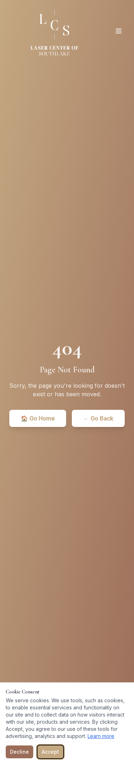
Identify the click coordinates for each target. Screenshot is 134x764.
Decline (19, 752)
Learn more (101, 736)
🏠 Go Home (38, 418)
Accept (50, 752)
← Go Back (98, 418)
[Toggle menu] (118, 31)
